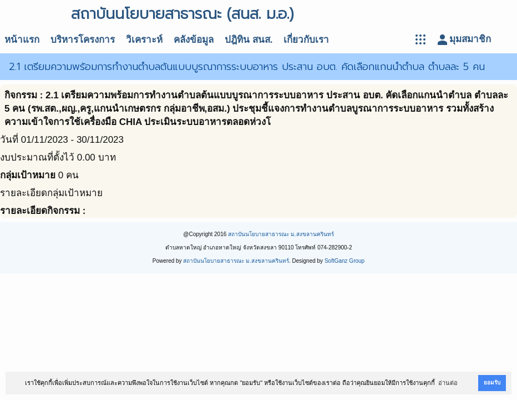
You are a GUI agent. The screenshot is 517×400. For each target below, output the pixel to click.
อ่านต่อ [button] (448, 382)
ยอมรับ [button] (492, 382)
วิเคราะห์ (144, 39)
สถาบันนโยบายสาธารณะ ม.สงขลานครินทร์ (281, 234)
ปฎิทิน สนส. (248, 39)
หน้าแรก (21, 39)
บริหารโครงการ (82, 39)
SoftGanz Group (344, 261)
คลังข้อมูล (194, 39)
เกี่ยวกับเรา (306, 39)
